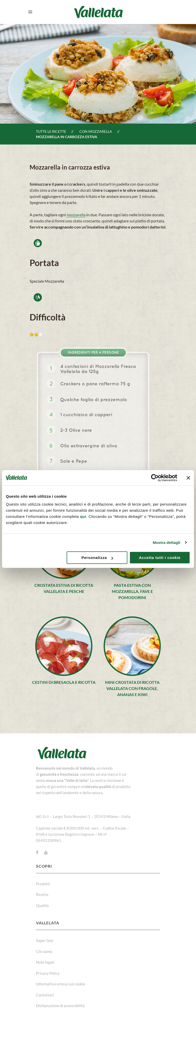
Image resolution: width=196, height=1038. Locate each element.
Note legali (45, 962)
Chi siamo (44, 951)
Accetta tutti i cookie (159, 557)
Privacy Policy (48, 973)
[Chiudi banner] (188, 478)
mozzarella (76, 214)
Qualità (42, 905)
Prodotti (43, 883)
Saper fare (44, 940)
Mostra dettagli (166, 542)
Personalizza (97, 557)
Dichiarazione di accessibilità (60, 1005)
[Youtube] (46, 852)
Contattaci (45, 995)
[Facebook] (37, 852)
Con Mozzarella (95, 131)
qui (83, 516)
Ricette (42, 894)
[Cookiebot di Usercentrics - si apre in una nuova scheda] (154, 478)
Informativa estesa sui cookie (60, 984)
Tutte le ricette (51, 131)
